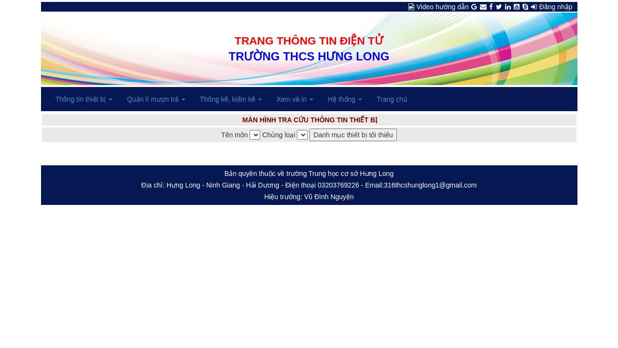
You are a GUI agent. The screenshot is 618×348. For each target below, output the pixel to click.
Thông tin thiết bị (84, 99)
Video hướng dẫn (443, 7)
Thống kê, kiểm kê (231, 99)
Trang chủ (392, 99)
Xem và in (295, 99)
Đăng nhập (556, 7)
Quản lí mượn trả (156, 99)
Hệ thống (345, 99)
